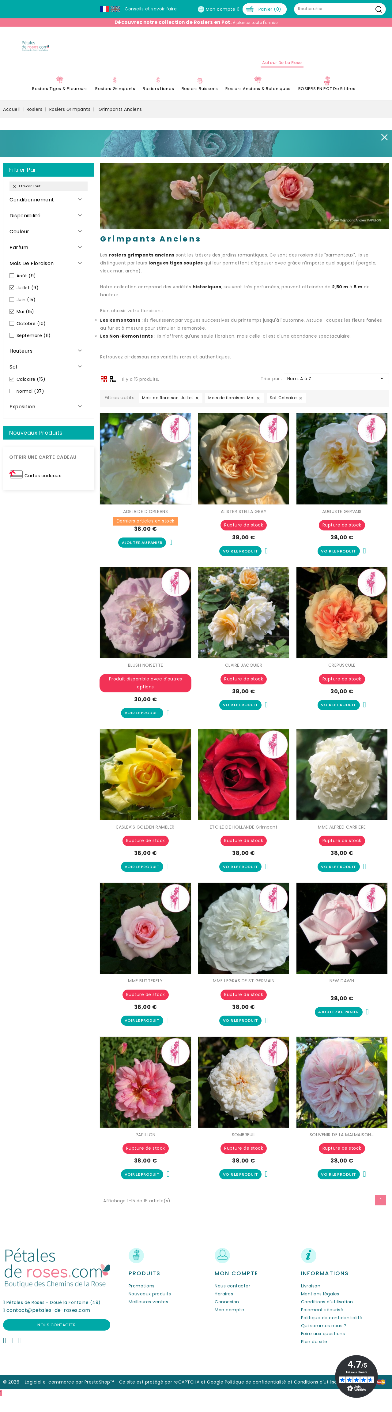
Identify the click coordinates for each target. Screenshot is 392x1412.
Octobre (31, 331)
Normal (30, 398)
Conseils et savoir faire (151, 9)
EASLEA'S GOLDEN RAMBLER (145, 837)
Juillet (28, 295)
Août (26, 283)
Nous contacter (56, 1340)
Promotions (142, 1301)
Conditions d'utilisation (327, 1317)
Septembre (34, 343)
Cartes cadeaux (42, 483)
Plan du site (314, 1357)
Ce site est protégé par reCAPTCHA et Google (171, 1397)
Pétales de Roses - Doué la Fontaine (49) (53, 1317)
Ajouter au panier (142, 550)
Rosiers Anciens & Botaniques (258, 96)
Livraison (311, 1301)
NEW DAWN (342, 993)
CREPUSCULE (342, 674)
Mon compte (229, 1325)
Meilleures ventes (148, 1317)
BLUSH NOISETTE (145, 674)
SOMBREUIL (244, 1148)
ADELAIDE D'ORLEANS (145, 519)
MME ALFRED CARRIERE (342, 837)
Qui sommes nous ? (324, 1341)
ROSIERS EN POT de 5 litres (327, 96)
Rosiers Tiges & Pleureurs (60, 96)
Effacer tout (26, 194)
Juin (26, 307)
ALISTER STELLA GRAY (244, 519)
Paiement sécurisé (322, 1325)
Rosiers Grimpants (115, 96)
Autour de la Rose (282, 70)
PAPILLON (146, 1148)
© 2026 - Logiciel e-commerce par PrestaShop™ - (61, 1397)
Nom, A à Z (336, 386)
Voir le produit (240, 559)
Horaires (224, 1309)
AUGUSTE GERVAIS (342, 519)
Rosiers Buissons (200, 96)
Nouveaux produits (150, 1309)
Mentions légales (320, 1309)
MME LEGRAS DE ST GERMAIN (243, 993)
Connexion (227, 1317)
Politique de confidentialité (332, 1333)
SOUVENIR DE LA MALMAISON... (342, 1148)
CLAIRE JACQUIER (243, 674)
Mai (25, 319)
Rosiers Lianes (158, 96)
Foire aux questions (323, 1349)
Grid (104, 387)
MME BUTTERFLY (145, 993)
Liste (113, 387)
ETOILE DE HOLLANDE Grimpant (244, 837)
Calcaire (31, 387)
